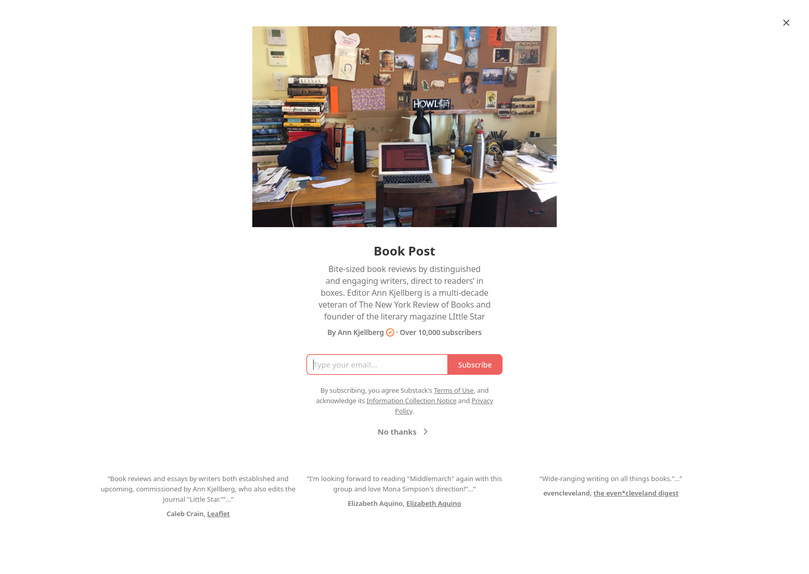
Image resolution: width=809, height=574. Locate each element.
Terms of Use (454, 390)
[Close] (786, 22)
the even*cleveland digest (635, 493)
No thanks (404, 431)
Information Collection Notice (411, 400)
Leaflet (218, 513)
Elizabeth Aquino (434, 503)
